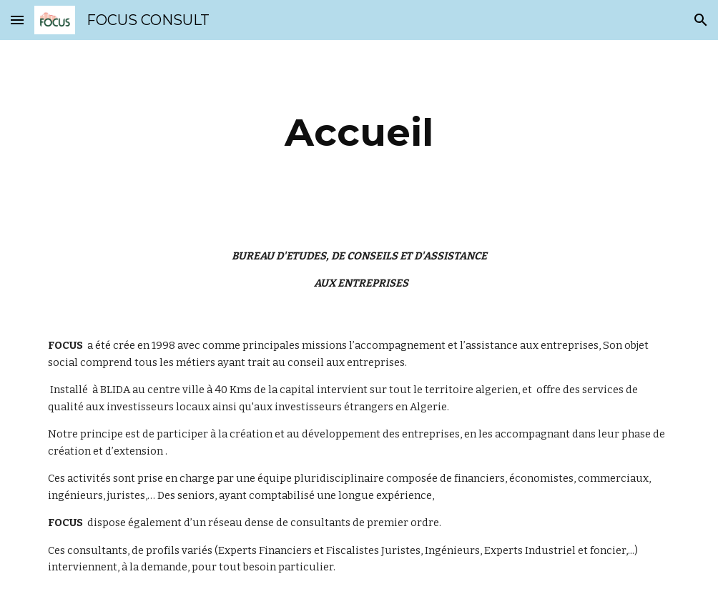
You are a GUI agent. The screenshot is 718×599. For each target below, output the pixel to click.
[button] (17, 19)
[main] (358, 132)
